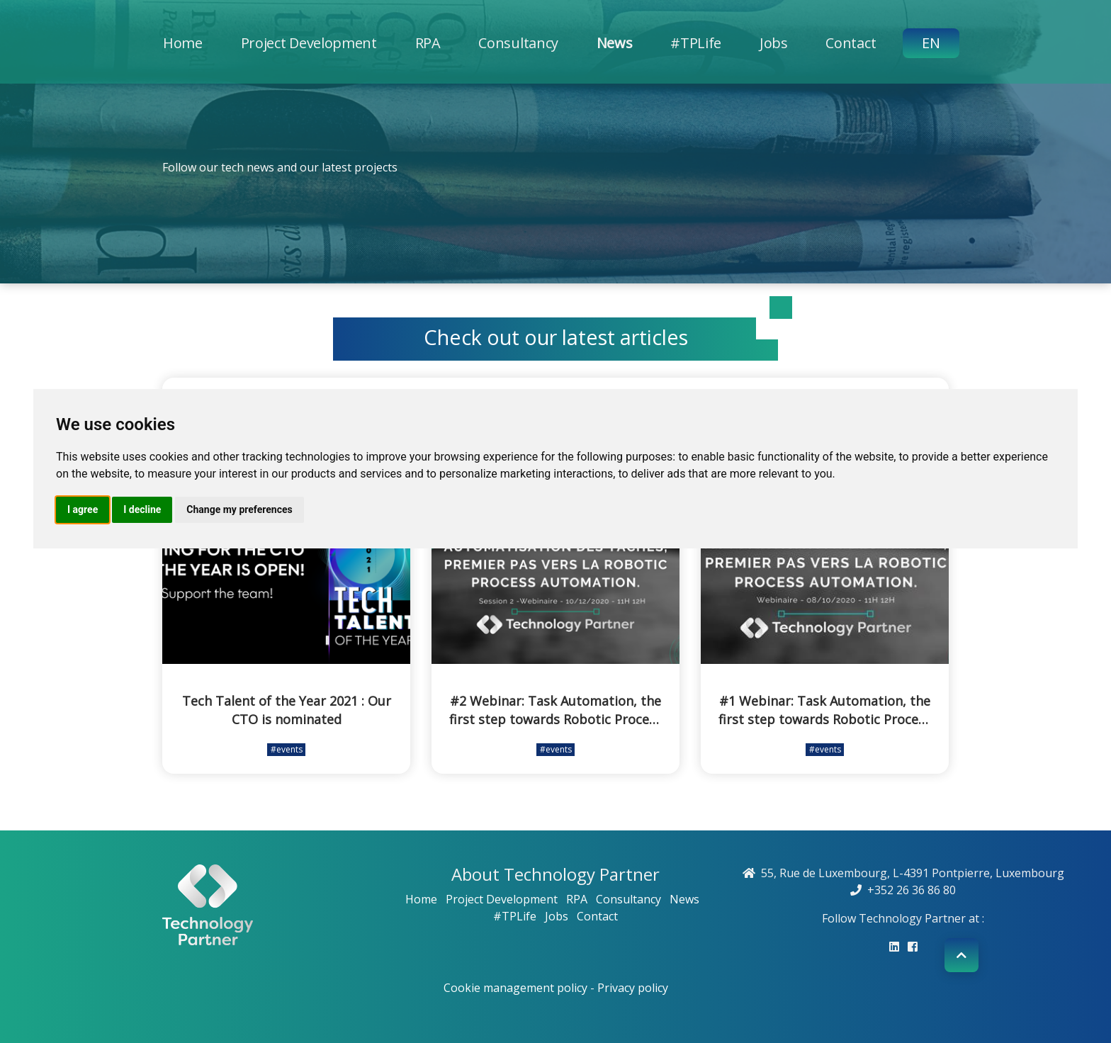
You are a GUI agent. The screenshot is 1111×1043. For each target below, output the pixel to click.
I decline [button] (142, 509)
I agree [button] (82, 509)
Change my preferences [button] (239, 509)
